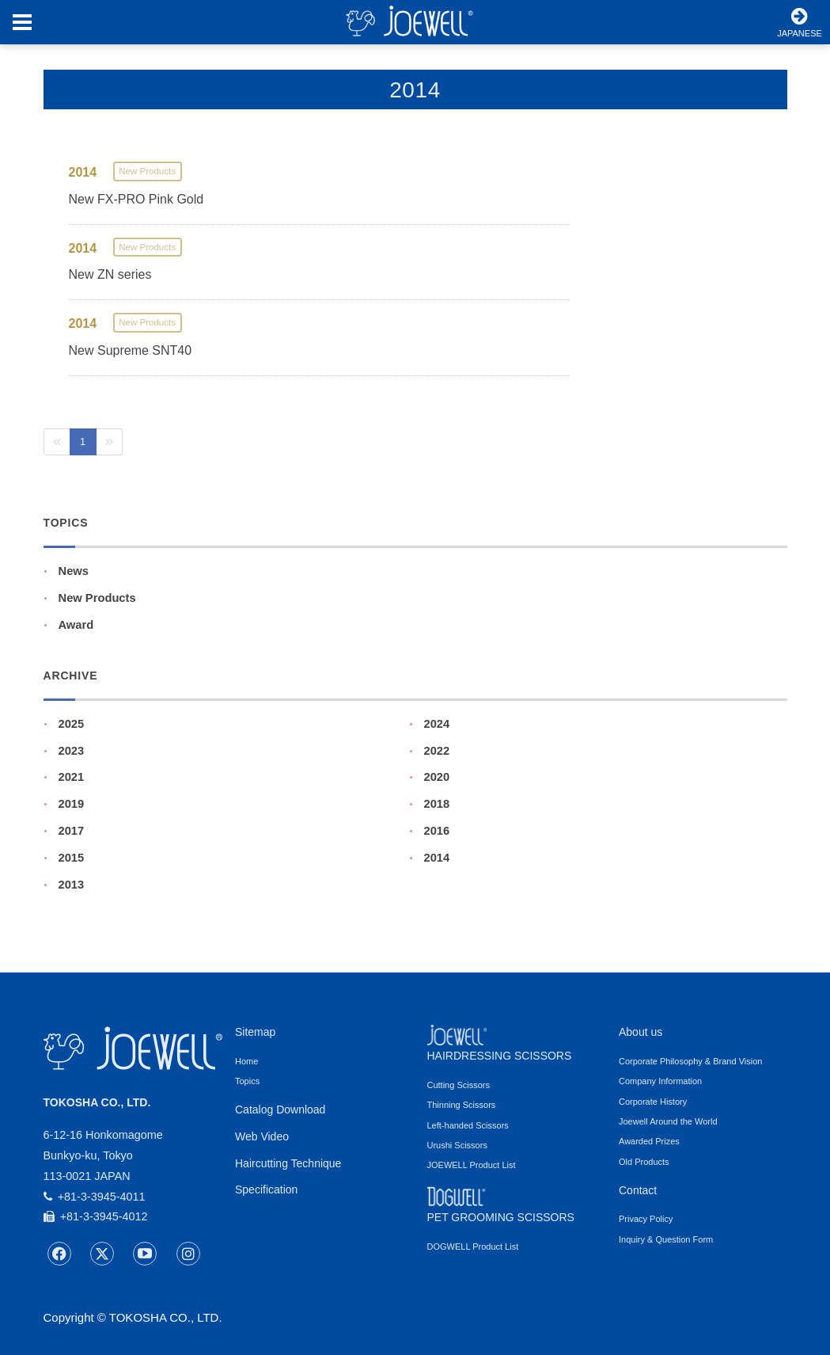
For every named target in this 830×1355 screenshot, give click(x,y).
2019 (72, 803)
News (74, 571)
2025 (72, 723)
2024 (437, 723)
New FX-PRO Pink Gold (136, 199)
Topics (247, 1081)
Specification (266, 1189)
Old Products (644, 1162)
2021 (72, 777)
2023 (72, 750)
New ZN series (110, 274)
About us (640, 1032)
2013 (72, 884)
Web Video (262, 1136)
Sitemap (255, 1032)
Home (246, 1061)
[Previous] (57, 441)
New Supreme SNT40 (130, 350)
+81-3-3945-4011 (95, 1196)
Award (76, 625)
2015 (72, 857)
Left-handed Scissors (468, 1125)
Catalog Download (280, 1109)
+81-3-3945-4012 (96, 1216)
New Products (97, 598)
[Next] (109, 441)
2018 (437, 803)
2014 (437, 857)
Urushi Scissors (457, 1145)
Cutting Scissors (458, 1085)
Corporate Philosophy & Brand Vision (690, 1061)
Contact (638, 1190)
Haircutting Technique (288, 1163)
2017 (72, 830)
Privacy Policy (646, 1219)
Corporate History (653, 1101)
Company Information (660, 1081)
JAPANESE (799, 22)
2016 (437, 830)
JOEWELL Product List (471, 1165)
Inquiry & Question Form (666, 1239)
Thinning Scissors (461, 1105)
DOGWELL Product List (473, 1246)
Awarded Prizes (649, 1141)
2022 (437, 750)
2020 (437, 777)
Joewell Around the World (668, 1121)
